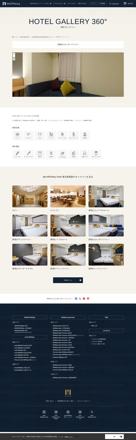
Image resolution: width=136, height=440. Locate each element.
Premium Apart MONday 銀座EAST (63, 352)
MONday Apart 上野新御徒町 (61, 328)
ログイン (93, 3)
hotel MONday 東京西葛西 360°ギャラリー (43, 37)
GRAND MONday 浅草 (30, 331)
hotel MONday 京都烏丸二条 (23, 370)
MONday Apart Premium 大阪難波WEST (65, 377)
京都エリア (54, 361)
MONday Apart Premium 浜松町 (62, 342)
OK (118, 436)
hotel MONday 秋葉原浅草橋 (23, 353)
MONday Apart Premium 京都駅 (62, 365)
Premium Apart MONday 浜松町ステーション (66, 354)
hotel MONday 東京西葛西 (22, 348)
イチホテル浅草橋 (96, 341)
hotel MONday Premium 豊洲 (23, 345)
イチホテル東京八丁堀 (98, 344)
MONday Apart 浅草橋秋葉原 (61, 330)
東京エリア (54, 322)
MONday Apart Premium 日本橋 (62, 345)
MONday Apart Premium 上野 (61, 340)
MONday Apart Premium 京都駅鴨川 (63, 367)
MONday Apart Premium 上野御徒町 (63, 338)
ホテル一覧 (48, 3)
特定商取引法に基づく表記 (65, 401)
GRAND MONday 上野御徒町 (23, 328)
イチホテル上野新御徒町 (98, 339)
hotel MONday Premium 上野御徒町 (25, 357)
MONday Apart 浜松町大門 (61, 326)
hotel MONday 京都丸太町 (22, 368)
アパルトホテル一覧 (59, 3)
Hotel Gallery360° (24, 37)
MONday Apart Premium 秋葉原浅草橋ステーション (68, 335)
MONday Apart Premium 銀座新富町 (63, 347)
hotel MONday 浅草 (20, 350)
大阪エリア (54, 374)
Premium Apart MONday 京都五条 (63, 370)
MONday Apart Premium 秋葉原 (62, 333)
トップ (14, 37)
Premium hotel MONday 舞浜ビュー (26, 360)
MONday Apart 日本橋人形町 (61, 350)
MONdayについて (36, 3)
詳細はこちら (72, 280)
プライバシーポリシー (83, 401)
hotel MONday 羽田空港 (22, 355)
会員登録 (102, 3)
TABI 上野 (94, 326)
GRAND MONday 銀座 (21, 326)
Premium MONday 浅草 (60, 357)
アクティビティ (71, 3)
